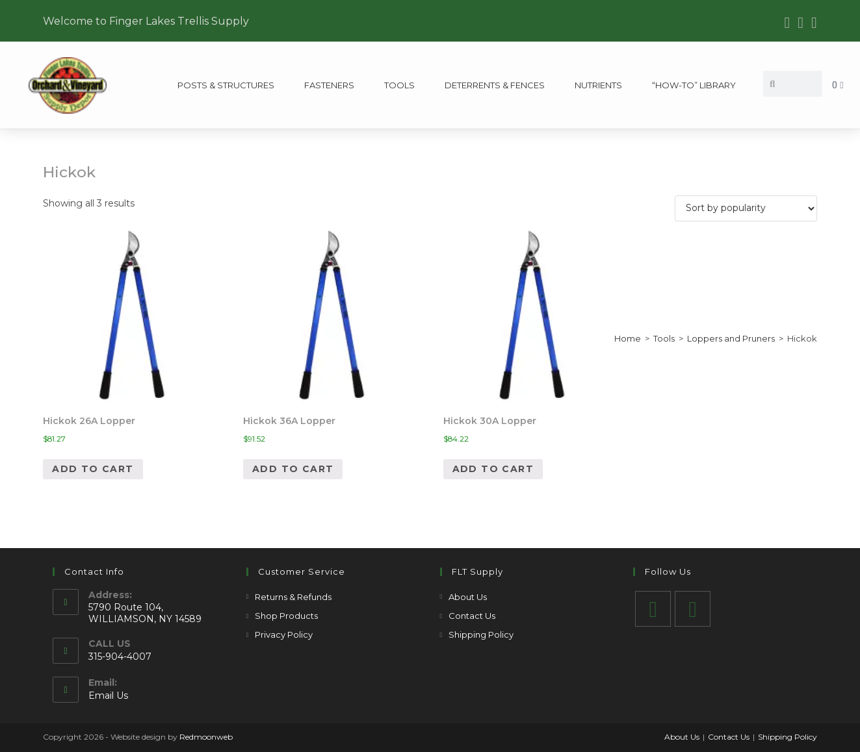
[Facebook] (653, 609)
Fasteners (329, 85)
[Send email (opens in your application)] (812, 23)
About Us (468, 597)
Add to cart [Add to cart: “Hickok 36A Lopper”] (292, 469)
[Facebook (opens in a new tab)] (787, 23)
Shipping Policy (481, 634)
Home (627, 338)
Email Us (108, 695)
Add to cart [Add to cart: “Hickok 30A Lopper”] (493, 469)
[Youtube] (692, 609)
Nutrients (598, 85)
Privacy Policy (284, 634)
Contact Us (472, 615)
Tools (399, 85)
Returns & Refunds (293, 597)
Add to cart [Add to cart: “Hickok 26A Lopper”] (92, 469)
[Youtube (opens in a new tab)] (800, 23)
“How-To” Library (694, 85)
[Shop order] (746, 208)
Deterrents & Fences (495, 85)
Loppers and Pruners (731, 338)
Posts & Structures (225, 85)
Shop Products (286, 615)
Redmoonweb (206, 737)
